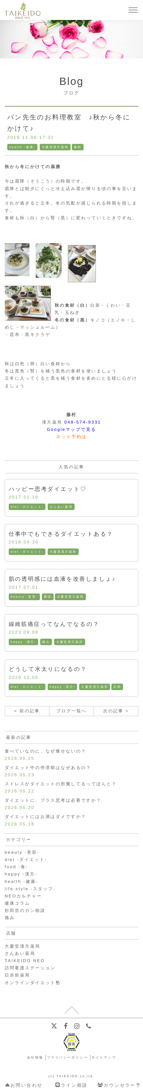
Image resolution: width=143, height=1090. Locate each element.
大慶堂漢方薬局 (55, 147)
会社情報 (35, 1059)
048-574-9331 (82, 422)
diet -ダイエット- (27, 507)
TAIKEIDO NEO (25, 961)
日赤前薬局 (17, 976)
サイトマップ (104, 1059)
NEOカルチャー (23, 896)
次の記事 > (116, 711)
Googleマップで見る (71, 429)
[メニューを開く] (133, 10)
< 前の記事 (27, 711)
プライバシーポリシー (67, 1059)
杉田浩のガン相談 (25, 911)
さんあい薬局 (61, 507)
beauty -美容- (24, 597)
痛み (46, 642)
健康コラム (17, 904)
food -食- (16, 867)
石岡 (117, 687)
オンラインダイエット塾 (33, 983)
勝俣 (48, 597)
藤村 (78, 147)
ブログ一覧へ (71, 711)
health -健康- (22, 147)
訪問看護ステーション (30, 969)
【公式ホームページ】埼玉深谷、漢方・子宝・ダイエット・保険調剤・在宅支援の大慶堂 (22, 10)
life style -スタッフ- (30, 889)
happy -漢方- (23, 642)
